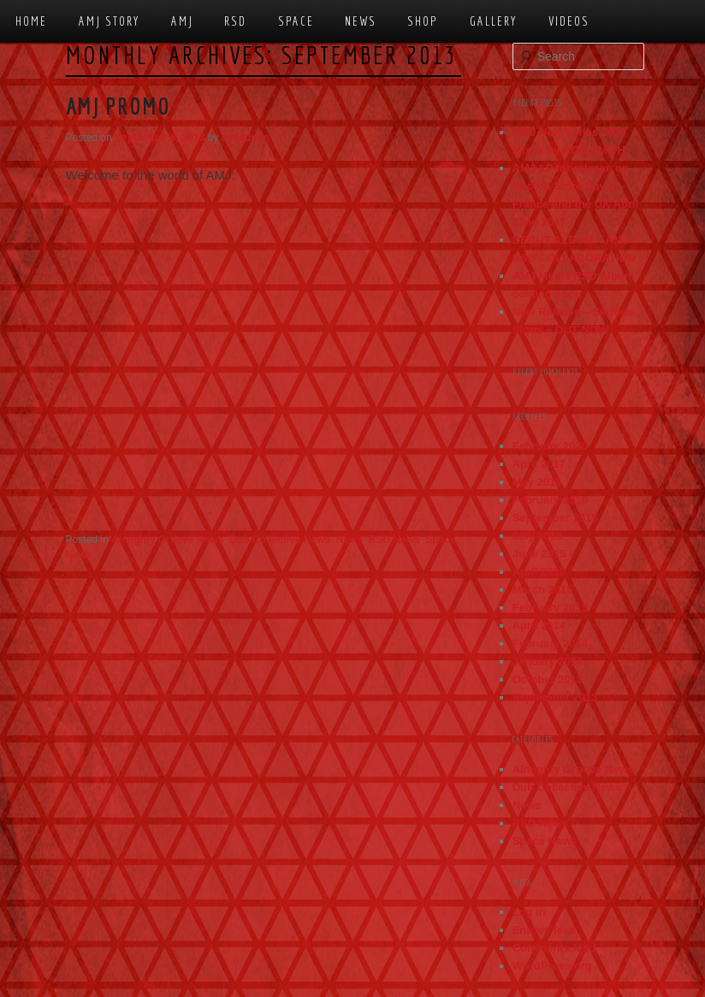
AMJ (182, 21)
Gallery (494, 21)
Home (31, 21)
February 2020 (550, 446)
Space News (545, 841)
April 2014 (539, 625)
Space (296, 21)
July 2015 (537, 535)
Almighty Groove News (167, 540)
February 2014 (550, 643)
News (360, 21)
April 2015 (539, 571)
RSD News (394, 540)
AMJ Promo (118, 106)
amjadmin (246, 138)
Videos (568, 21)
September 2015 (555, 517)
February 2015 (550, 607)
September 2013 (555, 697)
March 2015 (542, 589)
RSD (235, 21)
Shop (422, 21)
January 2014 (547, 661)
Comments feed (554, 947)
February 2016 (550, 499)
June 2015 (539, 553)
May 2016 (537, 481)
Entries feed (544, 929)
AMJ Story (109, 21)
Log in (529, 912)
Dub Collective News (279, 540)
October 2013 (547, 679)
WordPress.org (552, 965)
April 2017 (539, 463)
